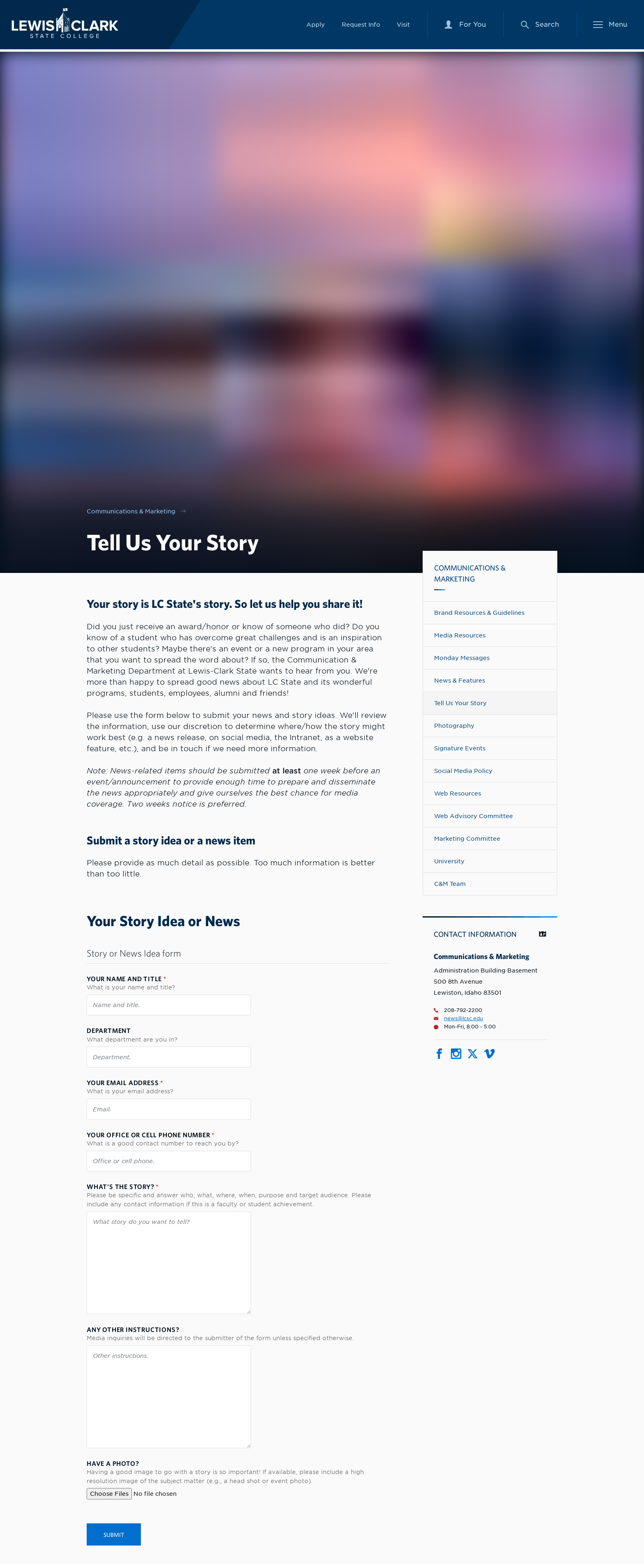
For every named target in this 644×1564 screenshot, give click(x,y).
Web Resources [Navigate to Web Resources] (457, 793)
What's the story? (123, 1186)
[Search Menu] (539, 26)
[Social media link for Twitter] (472, 1056)
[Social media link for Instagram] (456, 1056)
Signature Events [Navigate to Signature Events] (459, 748)
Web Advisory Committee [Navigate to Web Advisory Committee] (473, 815)
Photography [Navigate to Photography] (454, 725)
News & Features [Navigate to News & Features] (459, 680)
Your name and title (127, 978)
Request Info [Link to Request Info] (361, 25)
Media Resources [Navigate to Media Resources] (459, 635)
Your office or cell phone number (151, 1134)
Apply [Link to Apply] (315, 25)
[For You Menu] (465, 26)
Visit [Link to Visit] (403, 25)
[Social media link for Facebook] (439, 1056)
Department (109, 1030)
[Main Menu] (610, 26)
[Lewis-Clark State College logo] (69, 24)
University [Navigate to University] (449, 861)
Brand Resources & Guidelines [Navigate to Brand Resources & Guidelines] (479, 612)
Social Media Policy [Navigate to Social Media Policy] (463, 770)
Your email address (125, 1082)
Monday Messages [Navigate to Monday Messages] (462, 657)
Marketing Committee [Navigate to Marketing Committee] (467, 838)
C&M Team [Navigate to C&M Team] (450, 883)
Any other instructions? (133, 1329)
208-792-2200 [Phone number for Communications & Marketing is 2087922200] (458, 1010)
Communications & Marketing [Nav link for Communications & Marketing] (131, 511)
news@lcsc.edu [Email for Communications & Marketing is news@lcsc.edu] (458, 1018)
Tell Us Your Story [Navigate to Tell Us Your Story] (460, 702)
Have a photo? (113, 1463)
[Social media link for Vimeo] (489, 1056)
